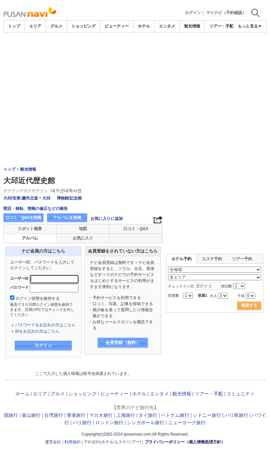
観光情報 (192, 26)
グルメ (56, 26)
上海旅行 (125, 415)
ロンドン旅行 (109, 422)
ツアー (134, 442)
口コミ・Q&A (136, 228)
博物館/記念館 (69, 198)
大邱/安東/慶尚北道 (20, 198)
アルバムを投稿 (67, 217)
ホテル (144, 26)
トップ (14, 26)
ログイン (193, 12)
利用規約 (72, 442)
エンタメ (167, 26)
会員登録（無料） (122, 342)
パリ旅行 (82, 422)
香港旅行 (76, 415)
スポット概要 (30, 228)
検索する (249, 305)
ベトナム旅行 (175, 415)
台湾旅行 (53, 415)
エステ (120, 442)
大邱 (46, 198)
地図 (83, 228)
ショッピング (83, 26)
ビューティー (117, 26)
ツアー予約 (242, 259)
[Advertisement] (135, 51)
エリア (35, 26)
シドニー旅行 (207, 415)
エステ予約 (212, 259)
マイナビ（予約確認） (226, 12)
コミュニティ (240, 393)
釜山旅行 (31, 415)
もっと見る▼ (250, 26)
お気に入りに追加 (107, 218)
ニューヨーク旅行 (187, 422)
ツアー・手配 (221, 26)
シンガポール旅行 (145, 422)
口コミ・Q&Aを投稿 (23, 217)
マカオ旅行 (101, 415)
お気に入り (83, 238)
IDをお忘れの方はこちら (37, 331)
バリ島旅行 (236, 415)
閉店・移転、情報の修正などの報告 (35, 208)
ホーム (22, 393)
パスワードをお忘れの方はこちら (45, 325)
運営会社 (53, 442)
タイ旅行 (148, 415)
